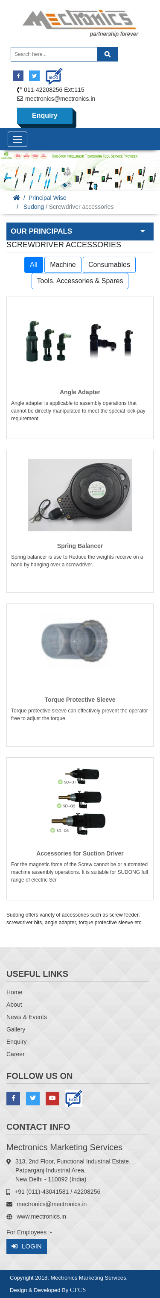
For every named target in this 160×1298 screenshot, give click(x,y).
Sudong (33, 206)
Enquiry (45, 115)
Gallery (15, 1029)
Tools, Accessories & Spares (80, 280)
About (14, 1004)
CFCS (78, 1290)
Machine (63, 264)
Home (14, 992)
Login (27, 1246)
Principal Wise (48, 197)
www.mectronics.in (41, 1216)
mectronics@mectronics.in (60, 98)
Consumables (109, 264)
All (34, 264)
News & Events (26, 1017)
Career (15, 1054)
